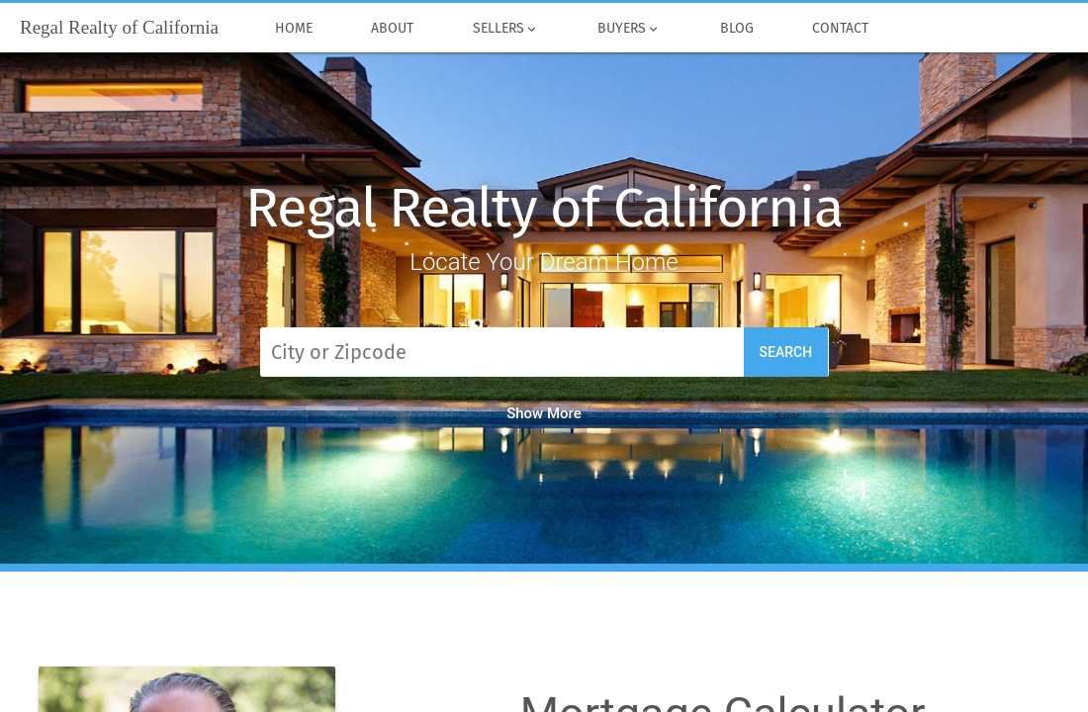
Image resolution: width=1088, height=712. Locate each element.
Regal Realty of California (544, 208)
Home (293, 28)
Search (786, 352)
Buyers (630, 28)
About (393, 28)
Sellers (506, 28)
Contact (841, 28)
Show (544, 413)
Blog (736, 28)
